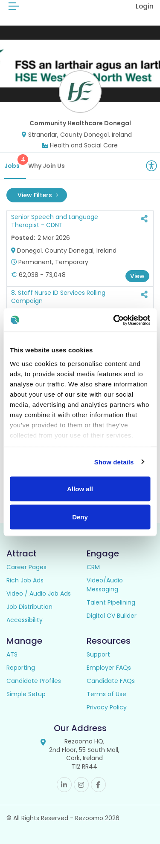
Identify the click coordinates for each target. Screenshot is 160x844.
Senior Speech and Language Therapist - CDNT (54, 221)
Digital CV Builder (112, 615)
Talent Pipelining (111, 602)
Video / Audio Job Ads (38, 593)
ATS (11, 654)
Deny (80, 516)
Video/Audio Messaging (105, 584)
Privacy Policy (107, 707)
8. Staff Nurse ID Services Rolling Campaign (58, 296)
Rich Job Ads (25, 580)
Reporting (20, 667)
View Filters (37, 195)
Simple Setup (26, 694)
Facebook (98, 784)
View (137, 276)
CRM (93, 567)
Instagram (81, 784)
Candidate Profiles (33, 681)
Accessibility (24, 620)
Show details (114, 461)
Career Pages (26, 567)
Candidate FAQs (111, 681)
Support (98, 654)
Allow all (80, 489)
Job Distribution (29, 606)
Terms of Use (106, 694)
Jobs (15, 162)
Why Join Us (46, 165)
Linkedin (64, 784)
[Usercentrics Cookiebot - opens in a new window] (114, 320)
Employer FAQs (109, 667)
